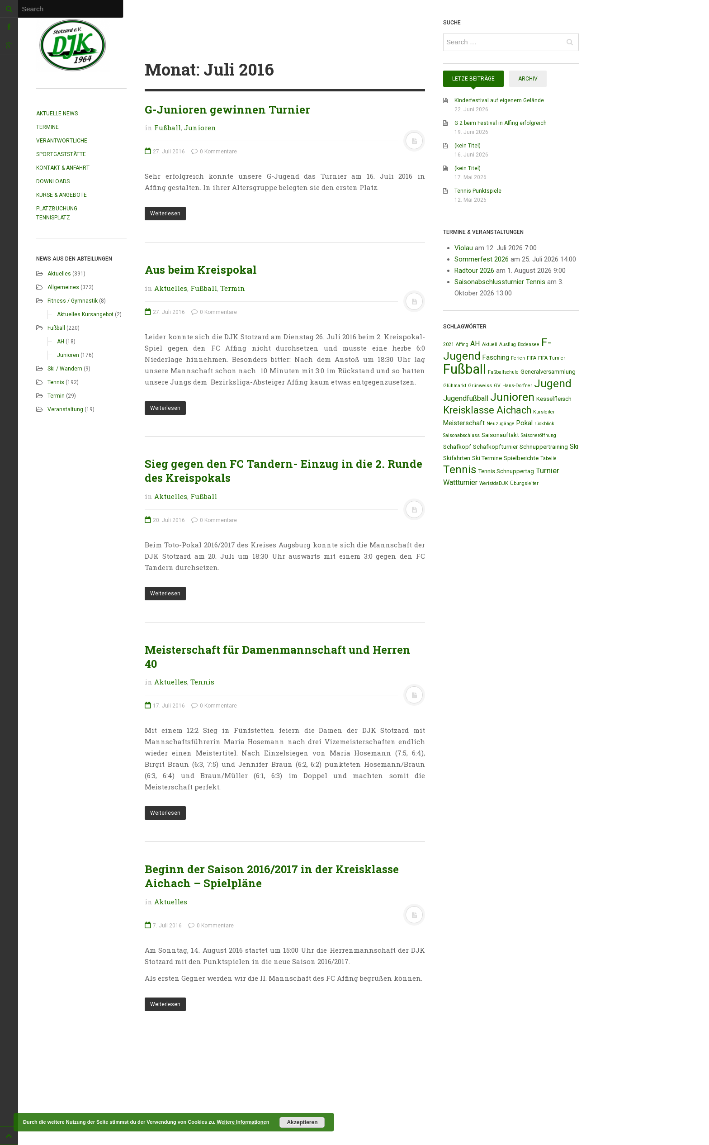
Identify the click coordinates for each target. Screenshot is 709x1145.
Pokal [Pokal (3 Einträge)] (524, 423)
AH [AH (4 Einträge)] (475, 343)
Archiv (528, 79)
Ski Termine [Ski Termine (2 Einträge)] (487, 458)
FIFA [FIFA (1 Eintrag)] (531, 358)
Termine (47, 127)
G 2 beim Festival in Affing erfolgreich (500, 123)
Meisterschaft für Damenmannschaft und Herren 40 (278, 656)
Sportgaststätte (61, 154)
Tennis (55, 382)
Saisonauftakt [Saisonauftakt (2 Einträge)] (500, 435)
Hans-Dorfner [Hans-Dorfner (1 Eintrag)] (517, 386)
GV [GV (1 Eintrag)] (497, 386)
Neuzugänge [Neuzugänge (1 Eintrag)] (501, 424)
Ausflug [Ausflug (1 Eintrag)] (507, 344)
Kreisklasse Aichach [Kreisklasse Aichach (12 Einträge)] (487, 410)
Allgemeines (63, 287)
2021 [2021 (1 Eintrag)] (448, 344)
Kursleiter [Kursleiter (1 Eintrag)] (544, 412)
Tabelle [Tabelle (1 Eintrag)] (548, 458)
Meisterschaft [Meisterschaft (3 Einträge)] (464, 423)
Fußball (56, 328)
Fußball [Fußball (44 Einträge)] (464, 369)
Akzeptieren (302, 1122)
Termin (56, 396)
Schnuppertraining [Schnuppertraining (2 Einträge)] (544, 446)
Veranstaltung (65, 409)
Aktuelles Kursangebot (85, 314)
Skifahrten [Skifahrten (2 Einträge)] (456, 458)
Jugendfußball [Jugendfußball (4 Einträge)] (465, 398)
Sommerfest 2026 (481, 259)
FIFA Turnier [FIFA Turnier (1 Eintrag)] (551, 358)
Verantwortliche (61, 141)
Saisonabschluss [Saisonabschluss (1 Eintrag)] (461, 435)
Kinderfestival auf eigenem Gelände (499, 100)
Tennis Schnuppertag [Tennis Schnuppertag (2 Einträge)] (506, 471)
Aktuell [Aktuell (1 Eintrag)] (489, 344)
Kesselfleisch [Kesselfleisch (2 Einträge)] (554, 398)
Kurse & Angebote (61, 195)
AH (60, 341)
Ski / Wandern (64, 369)
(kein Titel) (467, 146)
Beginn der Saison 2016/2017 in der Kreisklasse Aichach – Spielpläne (272, 876)
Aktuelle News (57, 113)
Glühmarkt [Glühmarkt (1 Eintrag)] (454, 386)
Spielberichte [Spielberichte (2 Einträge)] (521, 458)
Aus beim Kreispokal (201, 269)
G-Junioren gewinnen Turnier (227, 109)
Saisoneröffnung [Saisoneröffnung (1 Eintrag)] (538, 435)
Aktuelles (59, 274)
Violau (463, 248)
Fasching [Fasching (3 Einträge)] (495, 357)
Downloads (53, 181)
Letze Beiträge (473, 79)
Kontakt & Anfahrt (63, 168)
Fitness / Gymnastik (72, 301)
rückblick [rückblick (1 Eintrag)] (544, 424)
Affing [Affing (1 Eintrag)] (462, 344)
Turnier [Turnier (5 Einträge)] (547, 470)
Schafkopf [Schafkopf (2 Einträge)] (457, 446)
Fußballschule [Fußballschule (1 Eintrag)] (503, 372)
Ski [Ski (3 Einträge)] (574, 446)
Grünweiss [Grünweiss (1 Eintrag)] (480, 386)
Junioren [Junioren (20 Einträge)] (512, 397)
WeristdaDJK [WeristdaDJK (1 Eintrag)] (493, 483)
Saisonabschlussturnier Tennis (499, 282)
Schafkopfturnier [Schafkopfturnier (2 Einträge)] (495, 446)
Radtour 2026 (474, 270)
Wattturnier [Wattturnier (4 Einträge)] (460, 482)
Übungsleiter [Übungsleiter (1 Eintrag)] (524, 483)
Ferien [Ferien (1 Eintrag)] (518, 358)
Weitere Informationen (243, 1122)
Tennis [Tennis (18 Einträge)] (460, 469)
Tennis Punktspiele (477, 191)
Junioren (68, 355)
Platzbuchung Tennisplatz (56, 213)
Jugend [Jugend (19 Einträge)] (553, 383)
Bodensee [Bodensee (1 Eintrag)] (528, 344)
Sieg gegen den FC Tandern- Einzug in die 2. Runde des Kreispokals (283, 470)
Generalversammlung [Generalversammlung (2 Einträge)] (548, 371)
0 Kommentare (214, 151)
